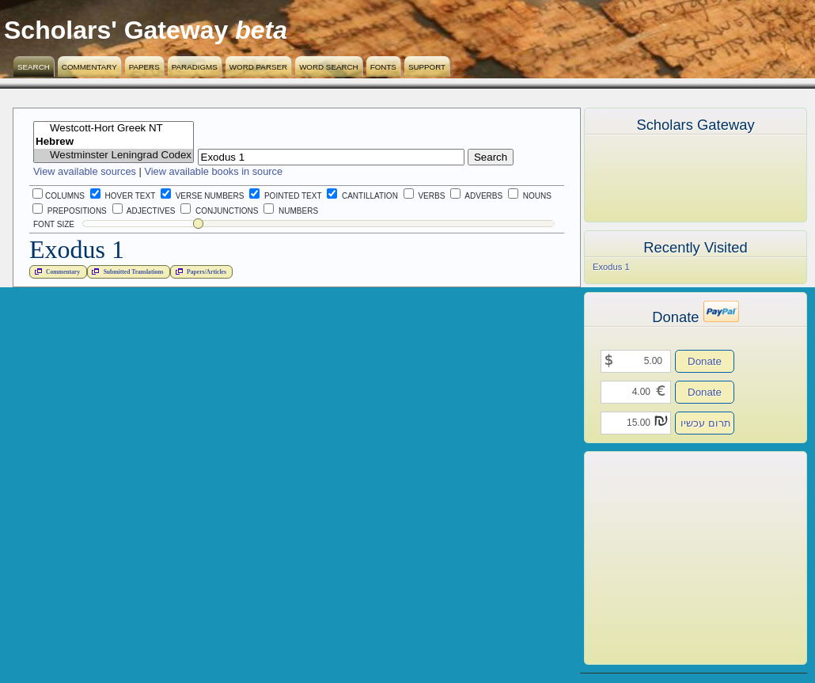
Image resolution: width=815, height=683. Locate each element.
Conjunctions (219, 211)
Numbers (290, 211)
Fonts (383, 67)
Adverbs (476, 196)
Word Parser (258, 67)
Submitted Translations (126, 271)
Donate (705, 361)
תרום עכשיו (705, 423)
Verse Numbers (199, 196)
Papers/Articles (199, 271)
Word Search (328, 67)
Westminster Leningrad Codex (113, 155)
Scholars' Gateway (116, 30)
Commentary (89, 67)
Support (426, 67)
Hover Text (122, 196)
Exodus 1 (611, 266)
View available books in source (213, 171)
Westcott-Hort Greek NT (113, 128)
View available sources (84, 171)
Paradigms (195, 67)
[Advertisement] (671, 558)
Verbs (424, 196)
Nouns (530, 196)
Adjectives (144, 211)
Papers (144, 67)
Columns (58, 196)
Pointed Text (285, 196)
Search (33, 67)
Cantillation (362, 196)
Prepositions (69, 211)
